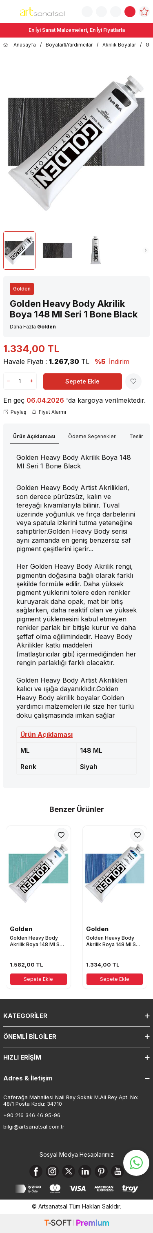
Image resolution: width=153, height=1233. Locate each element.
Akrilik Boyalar (119, 45)
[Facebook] (35, 1171)
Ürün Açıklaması (34, 436)
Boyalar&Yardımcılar (69, 45)
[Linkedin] (84, 1171)
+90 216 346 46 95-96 (31, 1115)
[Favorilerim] (144, 11)
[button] (7, 250)
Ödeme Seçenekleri (92, 436)
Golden (22, 289)
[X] (68, 1171)
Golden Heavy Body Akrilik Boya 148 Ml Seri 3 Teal (38, 941)
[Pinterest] (101, 1171)
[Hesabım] (115, 11)
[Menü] (8, 11)
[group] (76, 143)
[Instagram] (52, 1171)
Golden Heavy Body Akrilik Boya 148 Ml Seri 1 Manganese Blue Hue (114, 941)
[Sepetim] (129, 11)
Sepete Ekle (82, 381)
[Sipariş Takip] (101, 11)
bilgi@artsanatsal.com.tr (33, 1126)
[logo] (42, 11)
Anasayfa (19, 45)
